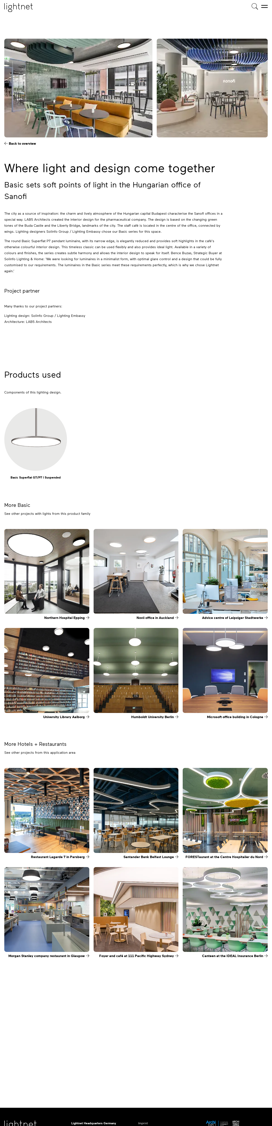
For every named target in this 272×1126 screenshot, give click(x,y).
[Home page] (18, 7)
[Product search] (255, 6)
